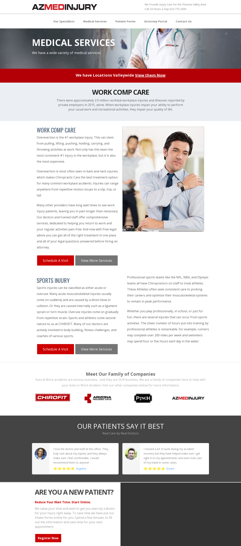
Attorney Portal (155, 21)
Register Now (48, 535)
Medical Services (95, 21)
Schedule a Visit (55, 259)
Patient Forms (125, 21)
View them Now (150, 75)
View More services (95, 259)
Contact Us (184, 21)
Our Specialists (64, 21)
